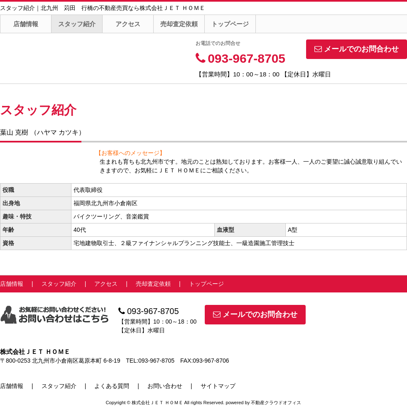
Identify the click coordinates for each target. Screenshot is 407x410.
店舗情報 (25, 23)
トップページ (230, 23)
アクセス (127, 23)
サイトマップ (218, 386)
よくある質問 (111, 386)
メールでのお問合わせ (356, 49)
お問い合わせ (164, 386)
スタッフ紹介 (77, 23)
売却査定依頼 (179, 23)
